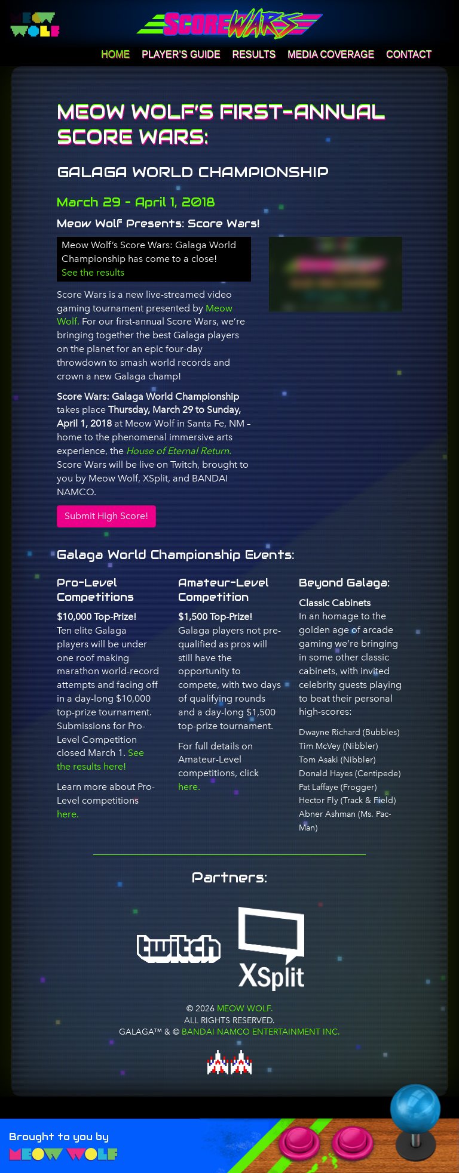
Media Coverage (330, 55)
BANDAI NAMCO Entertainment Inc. (261, 1031)
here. (68, 814)
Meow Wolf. (244, 1008)
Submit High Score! (106, 515)
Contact (409, 55)
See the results (93, 272)
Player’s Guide (181, 55)
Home (115, 55)
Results (254, 55)
